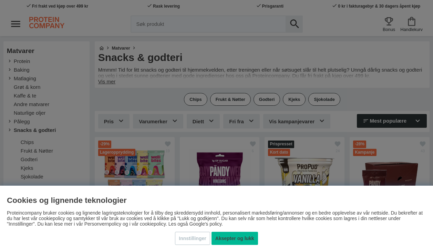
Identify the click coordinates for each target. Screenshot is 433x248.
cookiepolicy (153, 224)
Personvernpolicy (102, 224)
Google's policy (205, 224)
